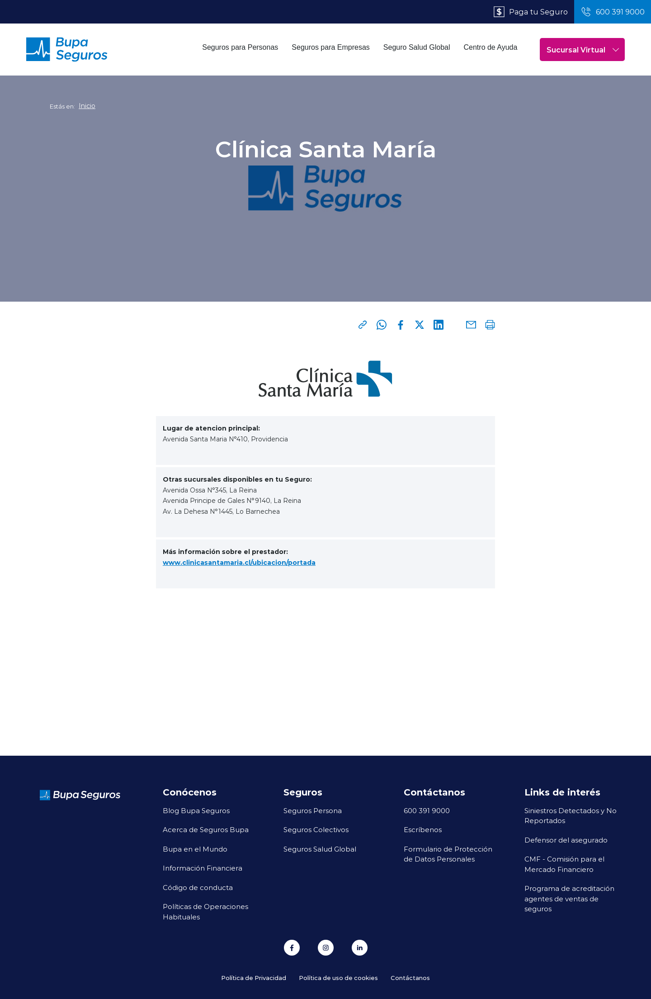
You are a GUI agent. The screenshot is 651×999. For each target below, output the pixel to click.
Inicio (87, 106)
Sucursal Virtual (583, 49)
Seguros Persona (312, 810)
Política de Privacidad (253, 977)
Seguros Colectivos (316, 829)
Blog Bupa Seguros (196, 810)
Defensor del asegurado (566, 839)
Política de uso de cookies (338, 977)
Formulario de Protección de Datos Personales (448, 854)
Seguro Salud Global (416, 47)
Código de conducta (198, 887)
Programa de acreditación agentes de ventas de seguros (569, 898)
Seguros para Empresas (331, 47)
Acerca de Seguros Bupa (206, 829)
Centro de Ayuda (491, 47)
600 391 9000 (427, 810)
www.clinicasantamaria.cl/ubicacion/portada (239, 562)
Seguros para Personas (240, 47)
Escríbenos (423, 829)
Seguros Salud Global (319, 848)
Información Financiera (202, 867)
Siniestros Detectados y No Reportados (570, 815)
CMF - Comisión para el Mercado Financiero (564, 864)
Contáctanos (410, 977)
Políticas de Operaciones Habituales (205, 911)
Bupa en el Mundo (195, 848)
